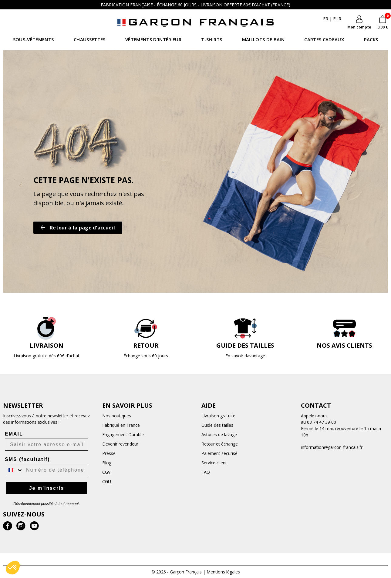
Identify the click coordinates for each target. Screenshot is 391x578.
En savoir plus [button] (127, 405)
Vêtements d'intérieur (153, 39)
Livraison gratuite (218, 416)
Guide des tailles (217, 425)
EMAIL (14, 433)
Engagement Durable (123, 434)
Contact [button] (316, 405)
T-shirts (211, 39)
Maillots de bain (263, 39)
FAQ (205, 472)
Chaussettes (90, 39)
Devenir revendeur (120, 444)
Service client (214, 463)
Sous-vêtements (33, 39)
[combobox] (14, 470)
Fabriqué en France (121, 425)
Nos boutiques (116, 416)
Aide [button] (208, 405)
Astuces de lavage (219, 434)
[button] (12, 567)
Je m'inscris (46, 488)
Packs (371, 39)
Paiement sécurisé (219, 453)
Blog (106, 463)
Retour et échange (219, 444)
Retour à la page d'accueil (78, 227)
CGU (106, 481)
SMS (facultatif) (27, 459)
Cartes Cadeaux (324, 39)
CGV (106, 472)
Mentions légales (223, 572)
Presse (109, 453)
